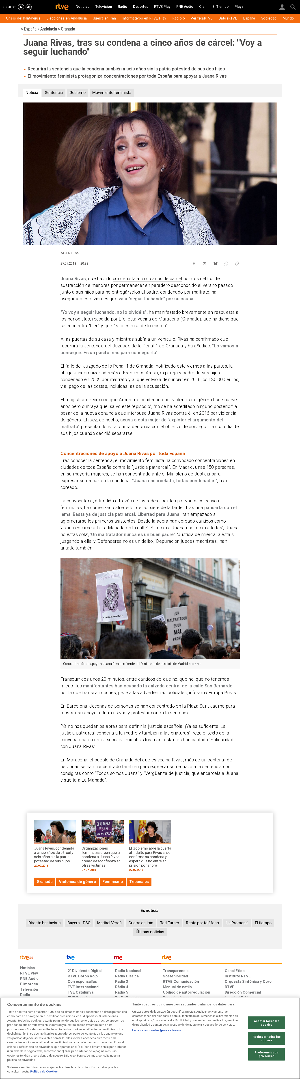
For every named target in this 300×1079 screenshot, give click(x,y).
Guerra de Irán (140, 922)
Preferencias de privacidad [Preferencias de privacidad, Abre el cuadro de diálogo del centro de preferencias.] (266, 1054)
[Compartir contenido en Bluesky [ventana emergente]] (215, 262)
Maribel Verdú (109, 922)
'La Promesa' (237, 922)
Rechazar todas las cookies (267, 1038)
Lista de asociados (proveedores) (156, 1030)
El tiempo (263, 922)
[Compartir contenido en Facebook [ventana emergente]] (194, 262)
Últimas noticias (150, 931)
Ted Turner (169, 922)
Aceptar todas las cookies (266, 1022)
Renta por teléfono (202, 922)
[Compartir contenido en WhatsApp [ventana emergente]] (226, 262)
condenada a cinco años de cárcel (147, 278)
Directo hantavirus (44, 922)
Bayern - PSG (79, 922)
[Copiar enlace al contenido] (237, 262)
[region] (150, 1038)
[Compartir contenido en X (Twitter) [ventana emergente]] (204, 262)
